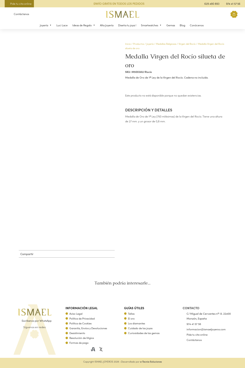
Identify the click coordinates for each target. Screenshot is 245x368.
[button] (7, 14)
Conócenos (197, 25)
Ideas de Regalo (83, 25)
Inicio (128, 43)
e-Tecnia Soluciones (151, 361)
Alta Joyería (106, 25)
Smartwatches (151, 25)
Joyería (46, 25)
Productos (138, 43)
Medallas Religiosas (166, 43)
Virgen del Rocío (187, 43)
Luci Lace (62, 25)
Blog (182, 25)
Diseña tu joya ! (127, 25)
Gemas (170, 25)
